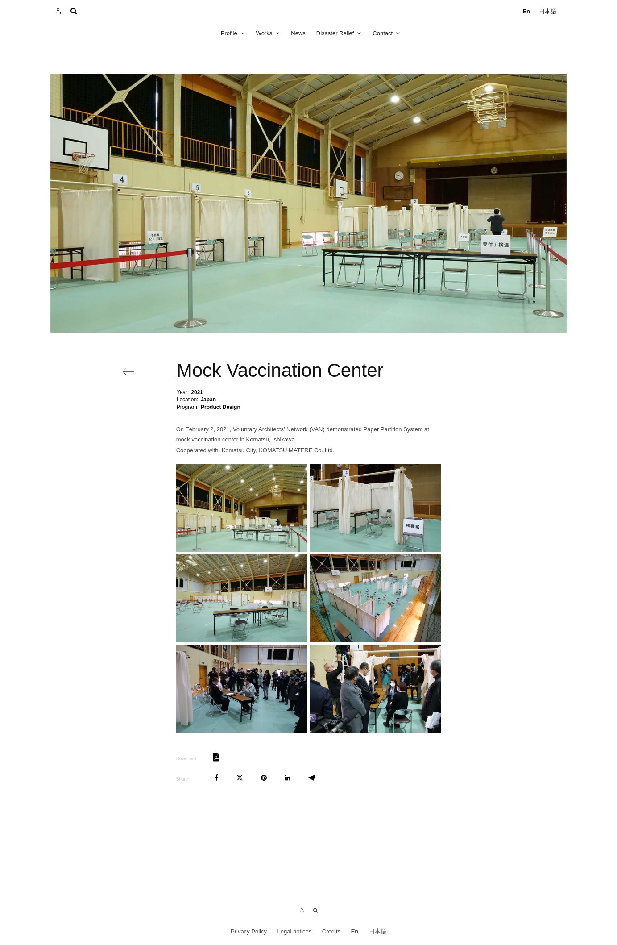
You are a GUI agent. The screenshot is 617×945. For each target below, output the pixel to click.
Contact (383, 33)
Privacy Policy (249, 931)
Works (264, 33)
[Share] (217, 777)
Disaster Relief (335, 33)
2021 (197, 392)
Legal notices (294, 931)
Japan (208, 399)
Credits (331, 931)
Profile (229, 33)
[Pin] (264, 777)
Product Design (220, 407)
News (298, 33)
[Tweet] (239, 777)
